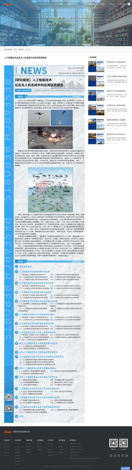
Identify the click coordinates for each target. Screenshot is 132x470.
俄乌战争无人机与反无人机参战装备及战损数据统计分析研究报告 (117, 134)
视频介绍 (17, 452)
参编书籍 (17, 464)
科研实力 (50, 455)
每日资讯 (17, 446)
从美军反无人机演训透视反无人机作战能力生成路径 (117, 105)
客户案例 (122, 4)
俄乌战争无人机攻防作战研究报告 (117, 62)
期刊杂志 (17, 449)
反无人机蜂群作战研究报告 (117, 76)
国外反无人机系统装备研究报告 (117, 91)
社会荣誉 (39, 446)
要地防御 (61, 452)
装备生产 (70, 4)
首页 (61, 4)
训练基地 (50, 446)
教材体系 (17, 461)
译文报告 (17, 458)
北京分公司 (51, 449)
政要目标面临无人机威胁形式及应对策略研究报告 (117, 120)
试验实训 (91, 4)
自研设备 (6, 443)
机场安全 (61, 446)
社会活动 (39, 443)
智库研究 (81, 4)
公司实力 (112, 4)
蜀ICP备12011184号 (73, 466)
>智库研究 (21, 49)
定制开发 (6, 455)
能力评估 (28, 452)
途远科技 (86, 466)
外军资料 (17, 455)
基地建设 (28, 446)
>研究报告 (28, 49)
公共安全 (61, 449)
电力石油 (61, 443)
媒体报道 (39, 449)
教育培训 (28, 443)
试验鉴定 (28, 449)
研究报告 (17, 443)
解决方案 (6, 446)
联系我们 (73, 440)
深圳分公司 (51, 452)
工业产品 (6, 449)
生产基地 (50, 443)
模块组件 (6, 452)
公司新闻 (101, 4)
